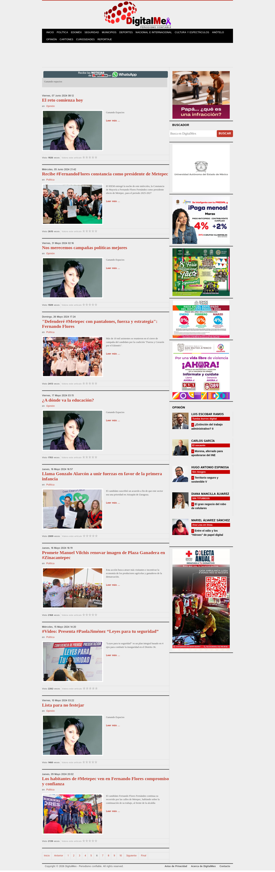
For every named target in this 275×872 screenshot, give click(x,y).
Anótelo (220, 33)
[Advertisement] (137, 55)
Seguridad (94, 33)
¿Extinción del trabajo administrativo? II (207, 428)
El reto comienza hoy (62, 101)
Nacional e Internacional (156, 33)
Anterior (58, 857)
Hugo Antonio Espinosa (210, 469)
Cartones (67, 41)
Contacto (225, 868)
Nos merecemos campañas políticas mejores (84, 249)
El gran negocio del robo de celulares (208, 507)
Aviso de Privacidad (176, 868)
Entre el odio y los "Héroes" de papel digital (207, 534)
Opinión (52, 41)
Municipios (111, 33)
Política (63, 33)
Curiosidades (87, 41)
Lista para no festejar (63, 706)
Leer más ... (113, 122)
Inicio (50, 33)
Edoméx (78, 33)
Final (143, 857)
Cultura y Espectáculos (194, 33)
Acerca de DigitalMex (203, 868)
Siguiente (131, 857)
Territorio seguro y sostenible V (204, 481)
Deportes (128, 33)
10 (120, 857)
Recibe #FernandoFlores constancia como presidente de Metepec (105, 175)
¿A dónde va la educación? (68, 401)
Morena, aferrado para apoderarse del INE (207, 454)
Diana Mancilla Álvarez (210, 495)
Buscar (225, 135)
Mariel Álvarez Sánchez (210, 522)
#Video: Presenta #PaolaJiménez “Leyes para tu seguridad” (100, 632)
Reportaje (106, 41)
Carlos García (203, 442)
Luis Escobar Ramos (207, 416)
